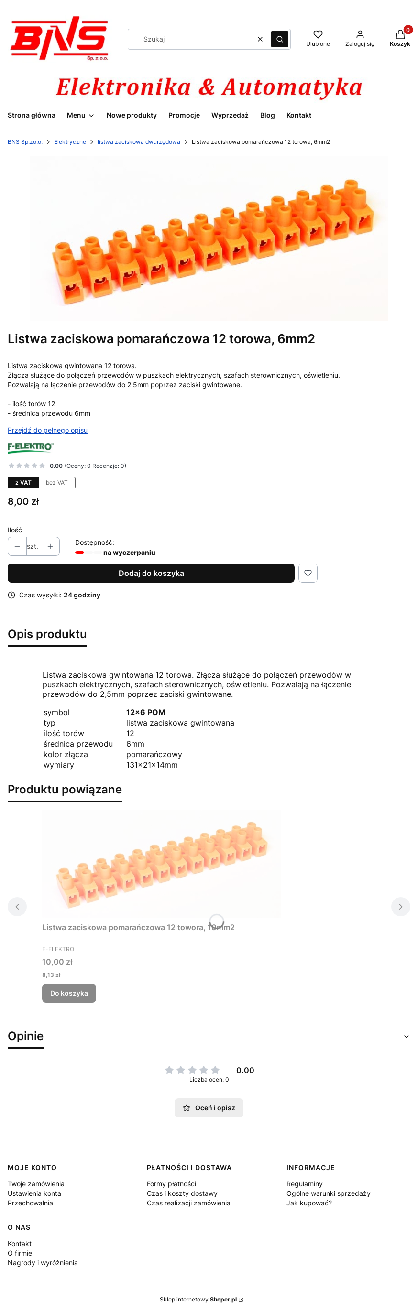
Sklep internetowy (198, 1299)
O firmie (20, 1253)
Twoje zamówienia (36, 1184)
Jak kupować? (309, 1203)
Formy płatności (171, 1184)
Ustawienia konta (34, 1193)
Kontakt (20, 1243)
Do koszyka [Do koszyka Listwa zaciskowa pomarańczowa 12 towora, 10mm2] (69, 993)
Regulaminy (304, 1184)
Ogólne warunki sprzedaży (328, 1193)
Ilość (15, 530)
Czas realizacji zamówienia (189, 1203)
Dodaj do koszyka (151, 573)
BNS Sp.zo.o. (25, 141)
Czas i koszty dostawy (182, 1193)
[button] (279, 39)
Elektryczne (70, 141)
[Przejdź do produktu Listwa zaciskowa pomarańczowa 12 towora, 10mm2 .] (161, 864)
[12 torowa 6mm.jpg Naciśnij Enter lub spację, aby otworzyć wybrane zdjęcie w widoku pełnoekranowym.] (209, 238)
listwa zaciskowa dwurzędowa (139, 141)
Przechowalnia (30, 1203)
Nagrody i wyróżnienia (43, 1262)
